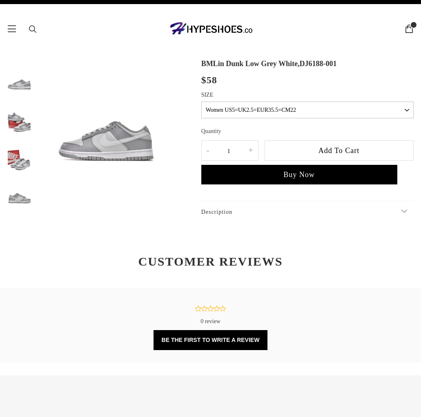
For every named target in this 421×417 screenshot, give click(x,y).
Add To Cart (339, 150)
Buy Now (299, 175)
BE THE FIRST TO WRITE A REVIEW (211, 340)
